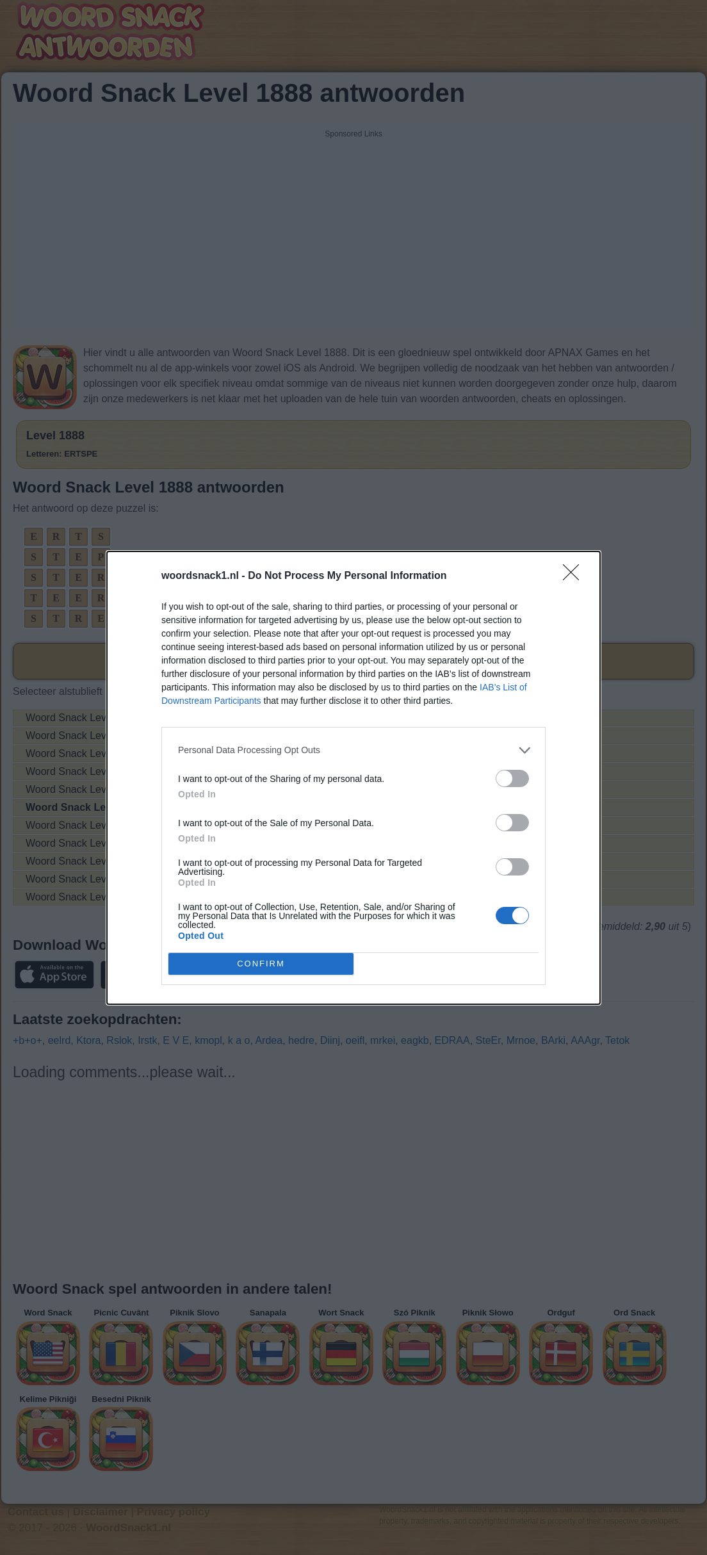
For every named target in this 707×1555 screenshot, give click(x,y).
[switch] (512, 778)
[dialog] (353, 777)
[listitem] (353, 750)
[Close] (575, 576)
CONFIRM (261, 963)
